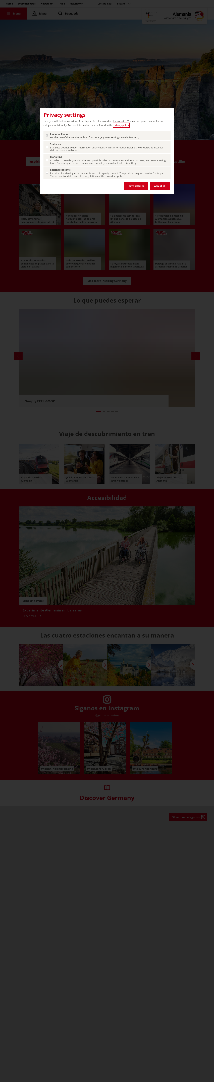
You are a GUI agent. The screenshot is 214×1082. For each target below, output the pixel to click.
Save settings (136, 186)
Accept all (159, 186)
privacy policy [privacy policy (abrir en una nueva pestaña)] (121, 125)
